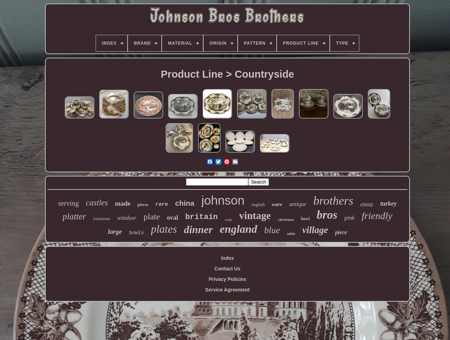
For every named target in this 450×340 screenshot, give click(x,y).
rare (161, 204)
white (291, 234)
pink (350, 217)
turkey (388, 203)
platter (74, 216)
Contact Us (227, 268)
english (258, 204)
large (115, 231)
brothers (333, 200)
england (238, 229)
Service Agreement (227, 290)
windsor (126, 217)
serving (68, 203)
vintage (255, 215)
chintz (366, 204)
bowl (305, 218)
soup (228, 219)
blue (272, 230)
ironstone (101, 218)
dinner (198, 229)
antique (297, 204)
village (315, 230)
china (184, 203)
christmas (286, 219)
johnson (223, 200)
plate (151, 216)
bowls (136, 233)
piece (341, 232)
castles (97, 202)
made (122, 203)
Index (227, 258)
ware (277, 204)
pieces (142, 204)
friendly (377, 215)
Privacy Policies (227, 279)
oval (172, 217)
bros (327, 215)
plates (164, 229)
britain (201, 217)
